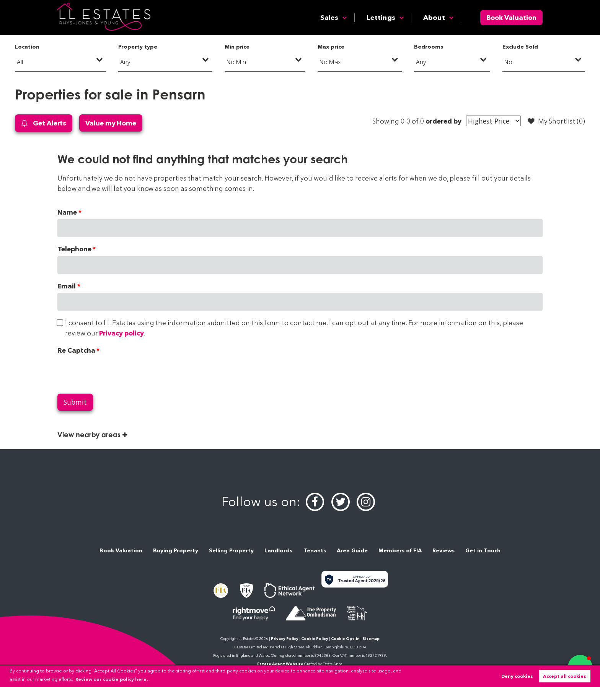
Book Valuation (511, 17)
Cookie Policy (314, 639)
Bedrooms (428, 46)
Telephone (74, 249)
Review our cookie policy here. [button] (111, 679)
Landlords (278, 550)
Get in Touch (483, 550)
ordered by (443, 121)
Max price (331, 46)
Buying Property (175, 550)
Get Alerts (43, 123)
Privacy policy (121, 333)
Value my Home (110, 123)
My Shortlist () (556, 121)
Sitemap (371, 639)
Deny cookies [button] (517, 676)
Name (67, 212)
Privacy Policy (284, 639)
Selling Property (231, 550)
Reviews (443, 550)
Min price (237, 46)
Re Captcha (76, 350)
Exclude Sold (520, 46)
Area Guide (352, 550)
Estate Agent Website (280, 664)
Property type (137, 46)
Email (66, 286)
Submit (75, 402)
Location (27, 46)
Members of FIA (400, 550)
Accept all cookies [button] (564, 676)
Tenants (314, 550)
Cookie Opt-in (345, 639)
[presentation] (115, 372)
